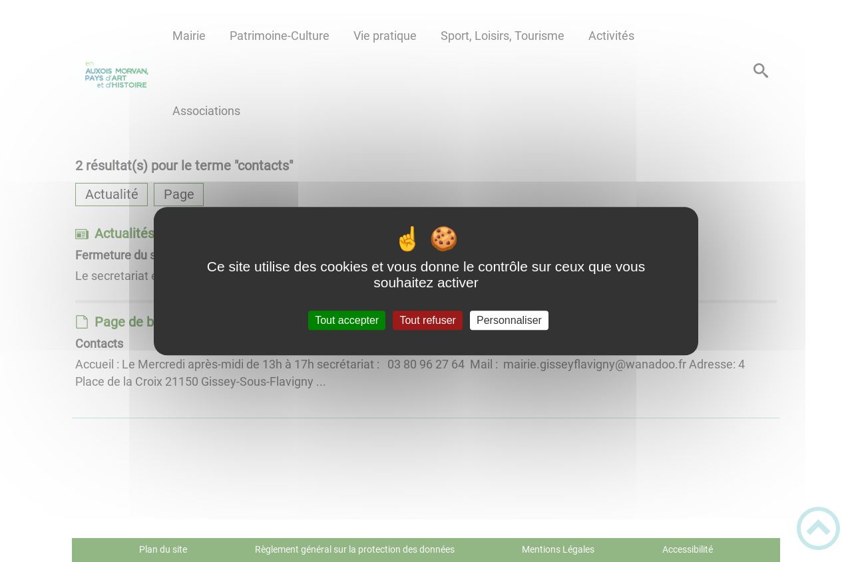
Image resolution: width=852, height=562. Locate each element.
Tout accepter (347, 320)
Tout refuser (427, 320)
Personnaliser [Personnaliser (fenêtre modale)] (509, 320)
